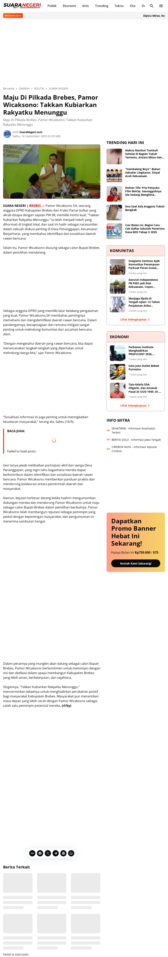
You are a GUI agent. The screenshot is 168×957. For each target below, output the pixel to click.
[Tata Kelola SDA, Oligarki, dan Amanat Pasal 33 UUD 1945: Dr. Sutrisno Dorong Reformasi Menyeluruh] (117, 390)
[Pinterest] (63, 853)
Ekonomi (69, 6)
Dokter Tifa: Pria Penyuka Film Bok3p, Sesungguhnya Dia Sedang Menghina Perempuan (143, 191)
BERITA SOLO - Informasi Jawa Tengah (134, 439)
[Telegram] (55, 853)
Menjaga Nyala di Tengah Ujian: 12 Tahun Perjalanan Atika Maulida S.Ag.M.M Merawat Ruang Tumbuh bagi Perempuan (145, 302)
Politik (52, 6)
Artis (85, 6)
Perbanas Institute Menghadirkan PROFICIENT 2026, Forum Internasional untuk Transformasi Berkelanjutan (142, 350)
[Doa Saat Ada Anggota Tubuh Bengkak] (114, 212)
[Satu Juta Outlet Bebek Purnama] (117, 372)
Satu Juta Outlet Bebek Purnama (144, 367)
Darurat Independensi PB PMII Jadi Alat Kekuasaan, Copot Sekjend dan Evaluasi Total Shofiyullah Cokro (144, 283)
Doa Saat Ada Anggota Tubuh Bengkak (144, 208)
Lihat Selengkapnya (135, 319)
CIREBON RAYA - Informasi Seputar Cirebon (132, 449)
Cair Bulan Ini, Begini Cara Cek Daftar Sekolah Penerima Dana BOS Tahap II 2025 (144, 228)
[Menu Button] (161, 6)
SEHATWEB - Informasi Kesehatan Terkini (131, 430)
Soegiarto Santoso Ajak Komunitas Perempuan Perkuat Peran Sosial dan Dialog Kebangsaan (144, 264)
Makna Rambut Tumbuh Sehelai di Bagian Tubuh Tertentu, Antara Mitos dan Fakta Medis (143, 154)
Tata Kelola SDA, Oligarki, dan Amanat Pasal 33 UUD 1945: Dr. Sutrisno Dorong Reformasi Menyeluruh (144, 388)
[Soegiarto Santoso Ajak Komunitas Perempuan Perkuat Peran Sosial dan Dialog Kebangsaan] (117, 267)
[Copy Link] (32, 853)
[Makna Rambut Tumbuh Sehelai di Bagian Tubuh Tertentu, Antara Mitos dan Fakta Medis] (114, 156)
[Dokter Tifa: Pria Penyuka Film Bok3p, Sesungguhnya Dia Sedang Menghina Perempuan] (114, 194)
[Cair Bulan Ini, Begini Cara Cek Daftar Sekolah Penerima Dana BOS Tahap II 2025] (114, 231)
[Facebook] (40, 853)
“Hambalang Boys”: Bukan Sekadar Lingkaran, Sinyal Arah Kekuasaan (142, 172)
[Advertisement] (84, 53)
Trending (101, 6)
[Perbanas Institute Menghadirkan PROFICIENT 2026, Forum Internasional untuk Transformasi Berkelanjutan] (117, 353)
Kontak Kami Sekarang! (135, 563)
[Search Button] (152, 6)
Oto (133, 6)
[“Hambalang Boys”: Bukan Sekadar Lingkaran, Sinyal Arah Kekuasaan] (114, 175)
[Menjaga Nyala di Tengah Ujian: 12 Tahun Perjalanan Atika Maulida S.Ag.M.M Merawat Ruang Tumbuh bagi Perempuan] (117, 304)
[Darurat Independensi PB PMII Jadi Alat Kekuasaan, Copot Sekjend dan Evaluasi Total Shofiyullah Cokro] (117, 285)
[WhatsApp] (71, 853)
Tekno (119, 6)
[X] (48, 853)
